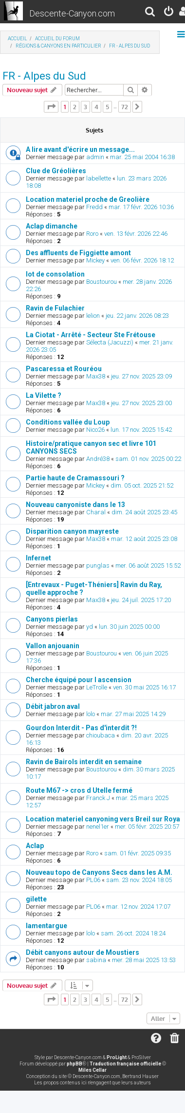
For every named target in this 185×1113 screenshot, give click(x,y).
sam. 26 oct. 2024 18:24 (133, 933)
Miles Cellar (92, 1070)
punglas (98, 565)
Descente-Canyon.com (72, 13)
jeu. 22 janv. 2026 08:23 (137, 315)
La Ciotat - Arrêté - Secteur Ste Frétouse (90, 335)
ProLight (117, 1057)
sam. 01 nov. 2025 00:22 (148, 458)
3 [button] (85, 107)
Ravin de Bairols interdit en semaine (84, 762)
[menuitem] (150, 12)
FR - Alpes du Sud (44, 76)
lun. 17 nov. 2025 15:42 (141, 429)
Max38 (95, 376)
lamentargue (46, 926)
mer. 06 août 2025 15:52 (148, 565)
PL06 (93, 880)
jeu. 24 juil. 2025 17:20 (141, 600)
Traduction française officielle (125, 1063)
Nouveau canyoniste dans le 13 (75, 504)
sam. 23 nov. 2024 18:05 (139, 880)
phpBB (74, 1063)
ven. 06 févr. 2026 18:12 (142, 260)
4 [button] (96, 107)
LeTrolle (96, 687)
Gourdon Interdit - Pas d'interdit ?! (81, 728)
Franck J (98, 798)
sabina (96, 960)
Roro (92, 233)
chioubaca (100, 735)
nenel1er (97, 826)
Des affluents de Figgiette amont (78, 253)
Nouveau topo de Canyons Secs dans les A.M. (99, 872)
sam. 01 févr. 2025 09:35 (137, 853)
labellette (98, 178)
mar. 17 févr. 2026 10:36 (141, 207)
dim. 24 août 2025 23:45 (144, 512)
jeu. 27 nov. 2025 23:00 (141, 403)
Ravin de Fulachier (55, 308)
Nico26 (95, 429)
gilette (36, 899)
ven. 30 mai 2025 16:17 (144, 687)
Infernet (38, 558)
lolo (90, 714)
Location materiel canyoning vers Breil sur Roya (103, 819)
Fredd (94, 207)
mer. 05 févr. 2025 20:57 (147, 826)
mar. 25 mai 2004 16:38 (142, 157)
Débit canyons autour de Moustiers (82, 952)
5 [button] (107, 107)
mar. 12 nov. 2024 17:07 (138, 906)
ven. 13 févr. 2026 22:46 (135, 233)
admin (95, 157)
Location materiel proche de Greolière (87, 199)
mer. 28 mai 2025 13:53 (144, 960)
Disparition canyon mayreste (72, 531)
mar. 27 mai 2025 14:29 (133, 714)
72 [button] (124, 107)
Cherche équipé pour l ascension (78, 680)
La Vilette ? (43, 395)
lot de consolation (55, 274)
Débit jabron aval (53, 706)
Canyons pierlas (52, 619)
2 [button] (74, 107)
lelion (93, 315)
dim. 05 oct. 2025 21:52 (142, 485)
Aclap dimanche (51, 226)
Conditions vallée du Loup (68, 422)
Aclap (35, 846)
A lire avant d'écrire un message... (80, 149)
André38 (98, 458)
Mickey (95, 260)
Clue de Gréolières (56, 171)
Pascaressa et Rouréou (64, 369)
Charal (96, 512)
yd (89, 626)
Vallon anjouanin (52, 646)
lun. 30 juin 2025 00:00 (129, 626)
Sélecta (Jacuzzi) (109, 342)
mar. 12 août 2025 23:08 (144, 538)
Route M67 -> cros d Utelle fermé (79, 790)
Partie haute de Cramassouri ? (75, 478)
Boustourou (101, 281)
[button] (51, 107)
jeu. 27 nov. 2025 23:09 (141, 376)
